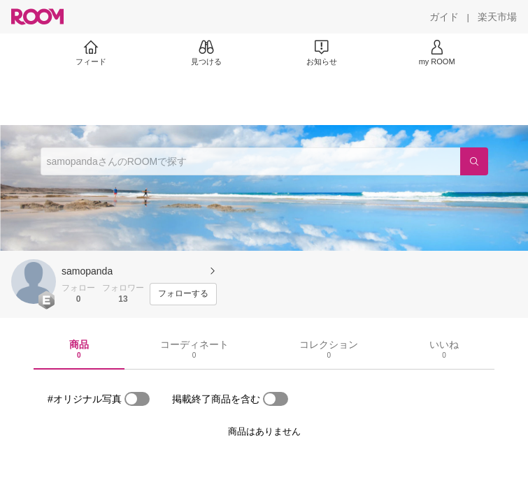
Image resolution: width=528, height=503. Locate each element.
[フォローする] (183, 294)
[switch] (137, 399)
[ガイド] (444, 16)
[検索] (474, 161)
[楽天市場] (497, 16)
